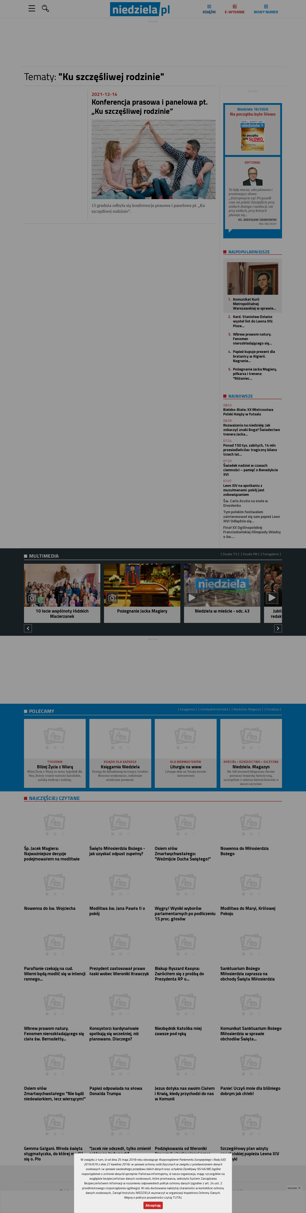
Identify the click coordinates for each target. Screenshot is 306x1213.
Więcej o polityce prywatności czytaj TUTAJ (152, 1197)
